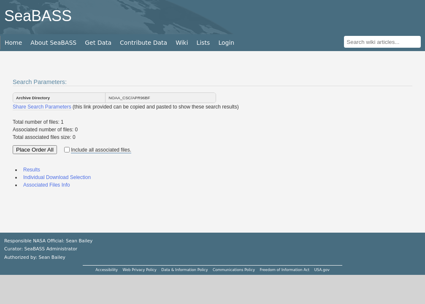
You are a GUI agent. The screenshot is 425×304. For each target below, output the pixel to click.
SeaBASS (38, 15)
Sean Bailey (51, 257)
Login (226, 42)
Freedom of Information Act (284, 270)
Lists (203, 42)
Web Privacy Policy (140, 270)
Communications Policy (234, 270)
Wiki (182, 42)
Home (13, 42)
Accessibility (106, 270)
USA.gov (322, 270)
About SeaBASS (53, 42)
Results (31, 170)
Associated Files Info (46, 185)
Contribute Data (143, 42)
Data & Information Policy (184, 270)
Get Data (98, 42)
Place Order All (35, 150)
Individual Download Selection (57, 177)
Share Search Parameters (42, 107)
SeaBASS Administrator (51, 249)
